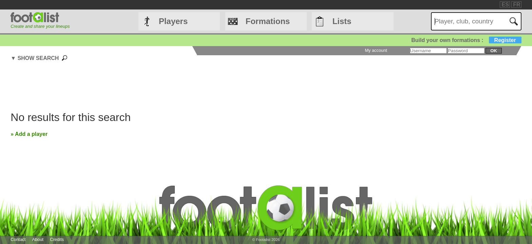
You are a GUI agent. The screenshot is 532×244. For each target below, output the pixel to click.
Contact (18, 239)
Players (173, 21)
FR (516, 4)
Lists (342, 21)
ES (505, 4)
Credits (57, 239)
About (37, 239)
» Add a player (29, 134)
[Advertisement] (214, 87)
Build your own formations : (466, 40)
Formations (268, 21)
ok (493, 50)
